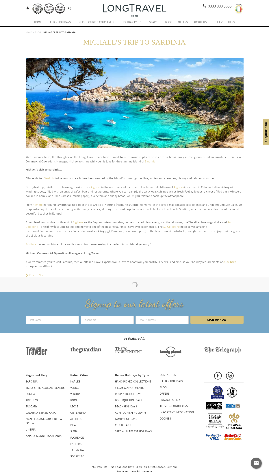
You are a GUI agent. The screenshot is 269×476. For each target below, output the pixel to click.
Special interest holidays (133, 431)
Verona (75, 394)
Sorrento (77, 456)
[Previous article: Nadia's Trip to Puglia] (30, 275)
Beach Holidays (126, 406)
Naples (75, 381)
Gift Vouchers (224, 22)
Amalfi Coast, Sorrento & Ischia (44, 421)
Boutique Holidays (128, 400)
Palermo (76, 444)
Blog (168, 22)
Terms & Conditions (174, 406)
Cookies (165, 418)
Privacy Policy (170, 400)
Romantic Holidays (128, 394)
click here (229, 262)
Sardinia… (151, 161)
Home (38, 22)
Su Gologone (171, 227)
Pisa (73, 425)
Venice (74, 388)
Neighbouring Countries (96, 22)
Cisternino (78, 413)
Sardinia (49, 178)
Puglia (30, 394)
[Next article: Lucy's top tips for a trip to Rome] (42, 275)
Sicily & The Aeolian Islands (45, 388)
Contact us (168, 375)
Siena (74, 431)
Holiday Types (131, 22)
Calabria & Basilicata (41, 413)
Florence (77, 438)
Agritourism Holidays (130, 413)
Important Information (177, 412)
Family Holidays (126, 419)
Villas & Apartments (129, 388)
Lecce (74, 406)
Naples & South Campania (44, 436)
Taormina (77, 450)
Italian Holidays (59, 22)
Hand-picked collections (133, 381)
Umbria (31, 429)
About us (200, 22)
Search (154, 22)
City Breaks (123, 425)
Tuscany (31, 406)
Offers (183, 22)
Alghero (96, 187)
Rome (74, 400)
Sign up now (217, 320)
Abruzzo (32, 400)
